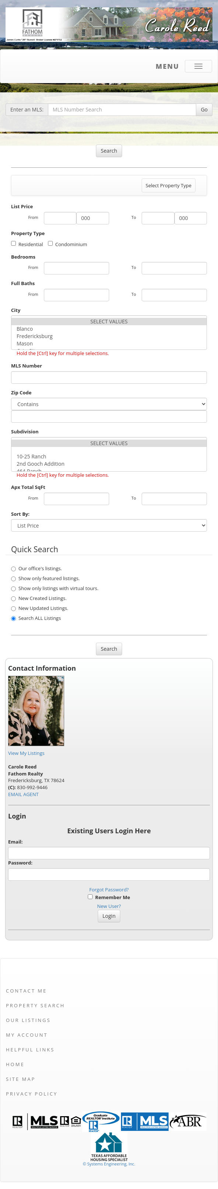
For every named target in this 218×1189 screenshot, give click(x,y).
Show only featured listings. (45, 578)
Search (109, 150)
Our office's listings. (36, 568)
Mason (109, 343)
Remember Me (109, 897)
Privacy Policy (32, 1093)
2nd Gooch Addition (109, 464)
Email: (15, 841)
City (15, 310)
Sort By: (20, 514)
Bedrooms (23, 256)
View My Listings (26, 753)
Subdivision (25, 431)
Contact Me (26, 990)
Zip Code (21, 392)
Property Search (35, 1005)
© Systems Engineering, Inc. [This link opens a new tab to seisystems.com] (109, 1164)
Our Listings (28, 1020)
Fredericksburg (109, 336)
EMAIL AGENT (23, 794)
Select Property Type (168, 187)
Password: (20, 862)
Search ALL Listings (36, 618)
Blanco (109, 329)
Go (204, 109)
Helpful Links (30, 1049)
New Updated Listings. (39, 608)
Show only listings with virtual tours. (54, 588)
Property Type (28, 233)
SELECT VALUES (109, 321)
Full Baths (23, 283)
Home (15, 1064)
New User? (109, 906)
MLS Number (26, 365)
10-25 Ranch (109, 456)
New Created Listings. (39, 598)
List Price (22, 206)
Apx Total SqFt (28, 487)
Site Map (20, 1079)
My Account (27, 1035)
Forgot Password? (109, 889)
